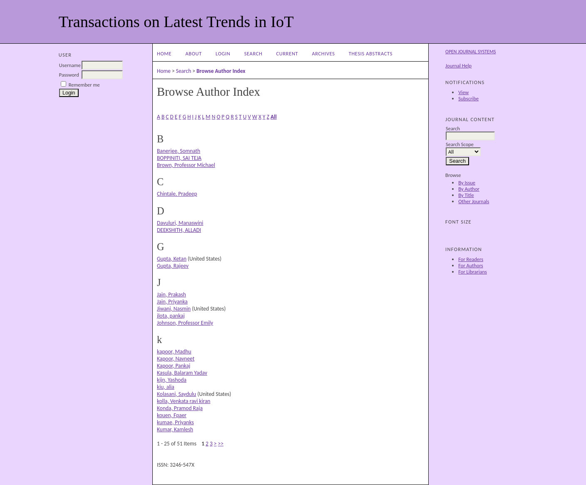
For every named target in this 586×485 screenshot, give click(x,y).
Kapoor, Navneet (175, 358)
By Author (468, 189)
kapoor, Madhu (174, 351)
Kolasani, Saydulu (176, 394)
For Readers (470, 259)
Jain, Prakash (171, 294)
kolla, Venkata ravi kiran (183, 401)
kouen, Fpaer (171, 415)
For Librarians (472, 272)
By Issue (466, 182)
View (463, 92)
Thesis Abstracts (370, 53)
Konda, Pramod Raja (180, 408)
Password (69, 75)
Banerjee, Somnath (178, 150)
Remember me (84, 85)
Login (223, 53)
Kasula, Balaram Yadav (182, 372)
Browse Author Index (220, 71)
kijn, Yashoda (171, 379)
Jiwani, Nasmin (174, 308)
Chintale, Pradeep (177, 193)
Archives (323, 53)
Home (164, 53)
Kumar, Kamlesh (175, 429)
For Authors (470, 265)
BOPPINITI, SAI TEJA (179, 158)
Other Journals (473, 201)
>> (220, 443)
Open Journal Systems (470, 52)
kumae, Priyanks (175, 422)
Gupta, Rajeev (173, 265)
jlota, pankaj (171, 315)
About (193, 53)
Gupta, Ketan (171, 258)
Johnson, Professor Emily (185, 322)
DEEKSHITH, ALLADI (179, 230)
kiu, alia (165, 386)
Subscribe (468, 98)
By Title (466, 195)
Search (253, 53)
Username (70, 65)
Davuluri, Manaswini (180, 222)
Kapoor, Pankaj (173, 365)
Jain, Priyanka (172, 301)
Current (287, 53)
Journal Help (458, 65)
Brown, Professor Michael (186, 165)
